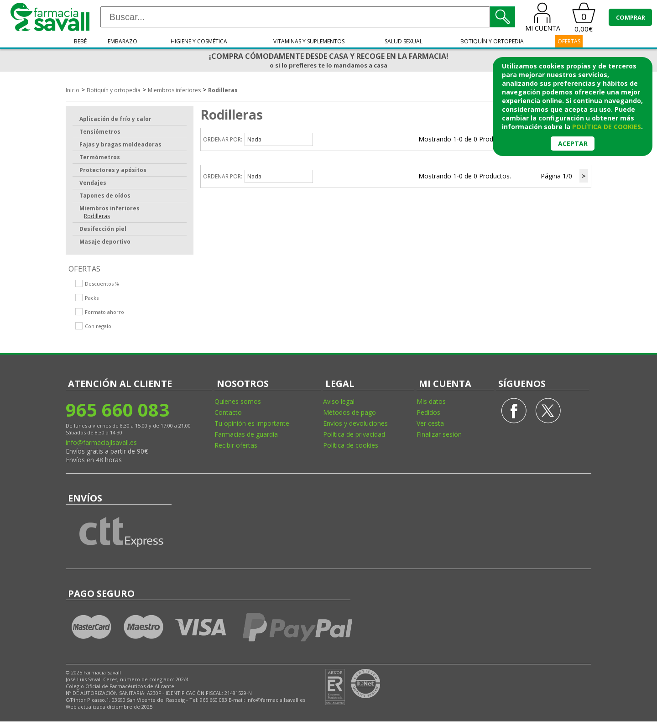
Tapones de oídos (104, 195)
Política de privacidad (354, 434)
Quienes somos (237, 401)
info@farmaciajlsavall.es (101, 442)
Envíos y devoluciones (355, 423)
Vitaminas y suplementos (308, 41)
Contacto (228, 412)
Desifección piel (102, 229)
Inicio (72, 90)
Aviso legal (339, 401)
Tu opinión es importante (251, 423)
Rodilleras (223, 90)
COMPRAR (630, 17)
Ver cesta (430, 423)
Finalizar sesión (439, 434)
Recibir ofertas (235, 445)
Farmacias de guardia (246, 434)
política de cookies (606, 126)
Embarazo (122, 41)
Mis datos (431, 401)
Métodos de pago (349, 412)
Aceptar (573, 143)
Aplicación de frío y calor (115, 119)
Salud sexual (403, 41)
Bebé (80, 41)
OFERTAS (569, 41)
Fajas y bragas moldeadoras (120, 144)
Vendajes (92, 183)
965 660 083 (117, 409)
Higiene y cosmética (199, 41)
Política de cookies (350, 445)
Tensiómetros (99, 132)
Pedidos (428, 412)
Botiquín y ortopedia (492, 41)
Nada (254, 139)
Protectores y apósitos (112, 170)
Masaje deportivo (104, 241)
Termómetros (99, 157)
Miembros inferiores (174, 90)
